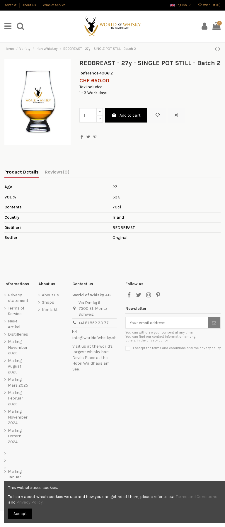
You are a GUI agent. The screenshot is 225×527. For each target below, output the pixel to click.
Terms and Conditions (196, 496)
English (181, 5)
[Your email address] (167, 322)
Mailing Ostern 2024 (15, 436)
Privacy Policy (29, 502)
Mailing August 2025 (15, 366)
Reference (88, 73)
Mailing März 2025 (18, 382)
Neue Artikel (14, 324)
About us (30, 5)
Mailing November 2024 (18, 417)
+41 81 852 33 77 (94, 322)
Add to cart (126, 115)
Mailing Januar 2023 (15, 477)
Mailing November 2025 (18, 347)
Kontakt (10, 5)
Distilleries (18, 334)
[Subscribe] (214, 322)
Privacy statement (18, 298)
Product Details (21, 172)
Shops (48, 302)
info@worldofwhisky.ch (94, 337)
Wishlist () (209, 5)
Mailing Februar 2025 (15, 398)
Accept (20, 513)
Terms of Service (53, 5)
